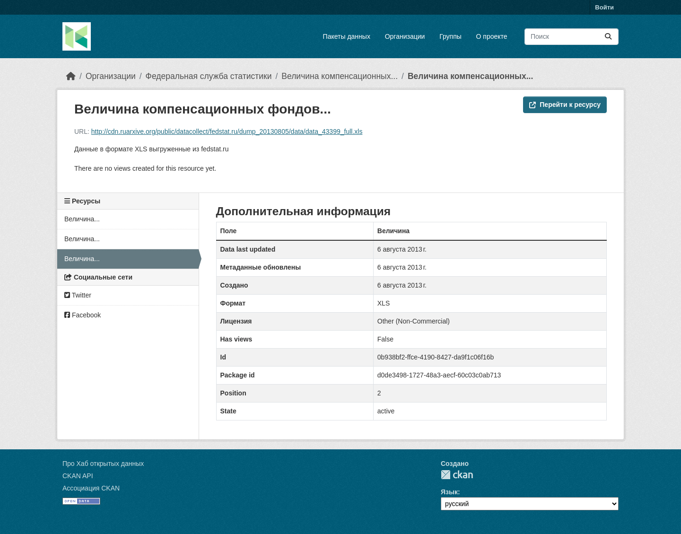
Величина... (82, 219)
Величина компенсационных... (339, 76)
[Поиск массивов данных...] (571, 36)
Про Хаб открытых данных (103, 463)
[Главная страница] (71, 76)
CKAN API (77, 476)
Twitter (77, 295)
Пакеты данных (346, 36)
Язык (449, 492)
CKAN (457, 475)
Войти (604, 7)
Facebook (82, 315)
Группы (450, 36)
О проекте (491, 36)
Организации (405, 36)
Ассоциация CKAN (91, 488)
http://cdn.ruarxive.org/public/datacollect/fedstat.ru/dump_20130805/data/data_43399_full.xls (227, 131)
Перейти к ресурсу (565, 104)
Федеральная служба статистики (209, 76)
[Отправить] (608, 36)
